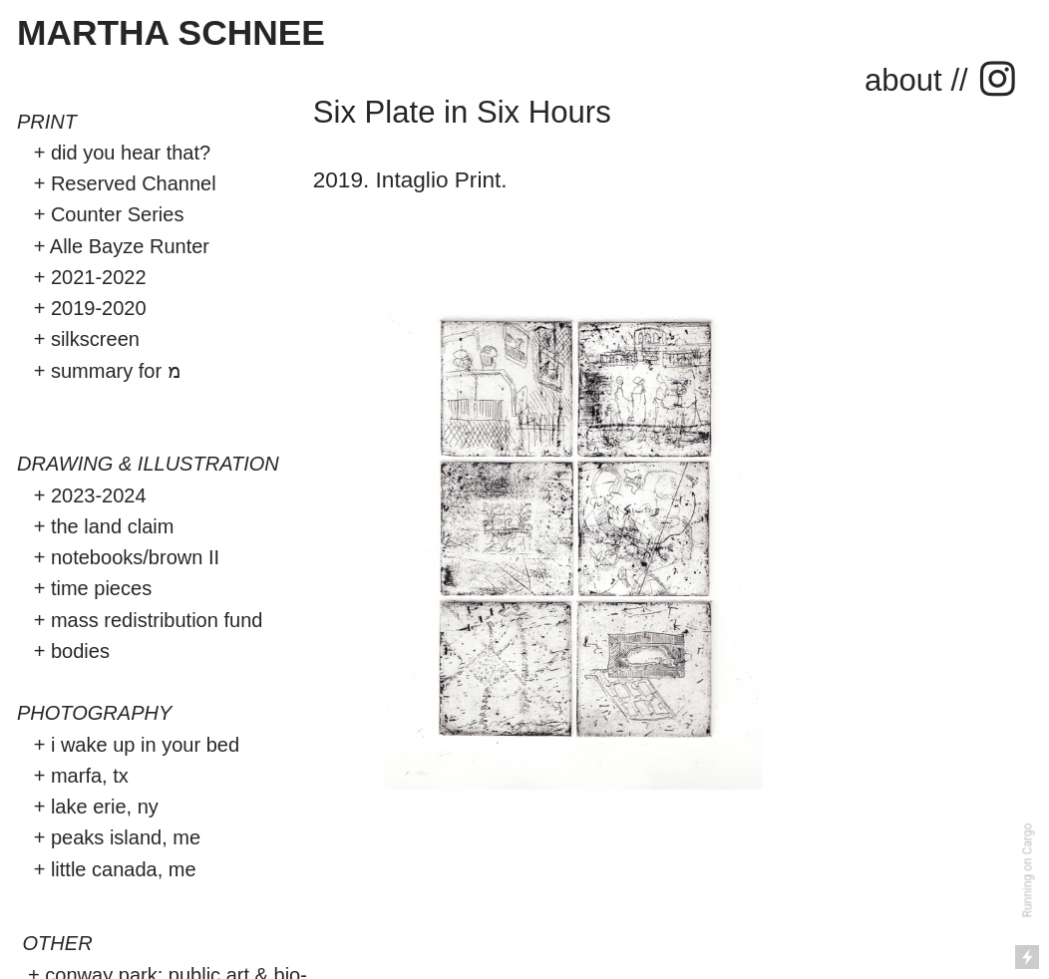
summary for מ (118, 371)
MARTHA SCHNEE (171, 32)
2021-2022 (99, 277)
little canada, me (120, 869)
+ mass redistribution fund (148, 620)
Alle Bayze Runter (129, 246)
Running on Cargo (1028, 870)
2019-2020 (99, 308)
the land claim (115, 526)
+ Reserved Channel (119, 183)
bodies (83, 651)
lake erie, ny (105, 806)
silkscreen (95, 339)
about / (912, 80)
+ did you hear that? (113, 152)
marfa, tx (90, 776)
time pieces (101, 588)
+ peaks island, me (117, 837)
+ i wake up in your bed (128, 745)
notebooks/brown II (135, 557)
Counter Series (117, 214)
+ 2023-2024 (82, 495)
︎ (997, 80)
